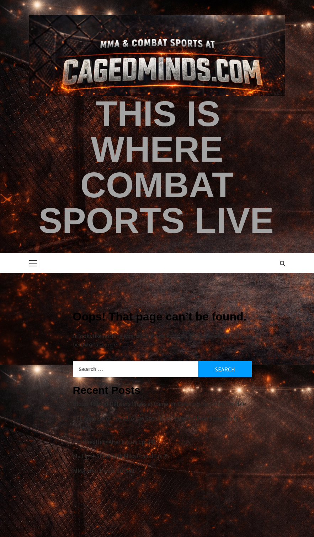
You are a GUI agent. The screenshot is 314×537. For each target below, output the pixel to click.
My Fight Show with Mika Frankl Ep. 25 (121, 456)
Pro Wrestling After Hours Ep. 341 (114, 442)
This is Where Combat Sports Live (155, 167)
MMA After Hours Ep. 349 (103, 471)
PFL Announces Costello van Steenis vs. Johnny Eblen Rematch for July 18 (157, 423)
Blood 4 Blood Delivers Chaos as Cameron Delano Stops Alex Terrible (159, 404)
